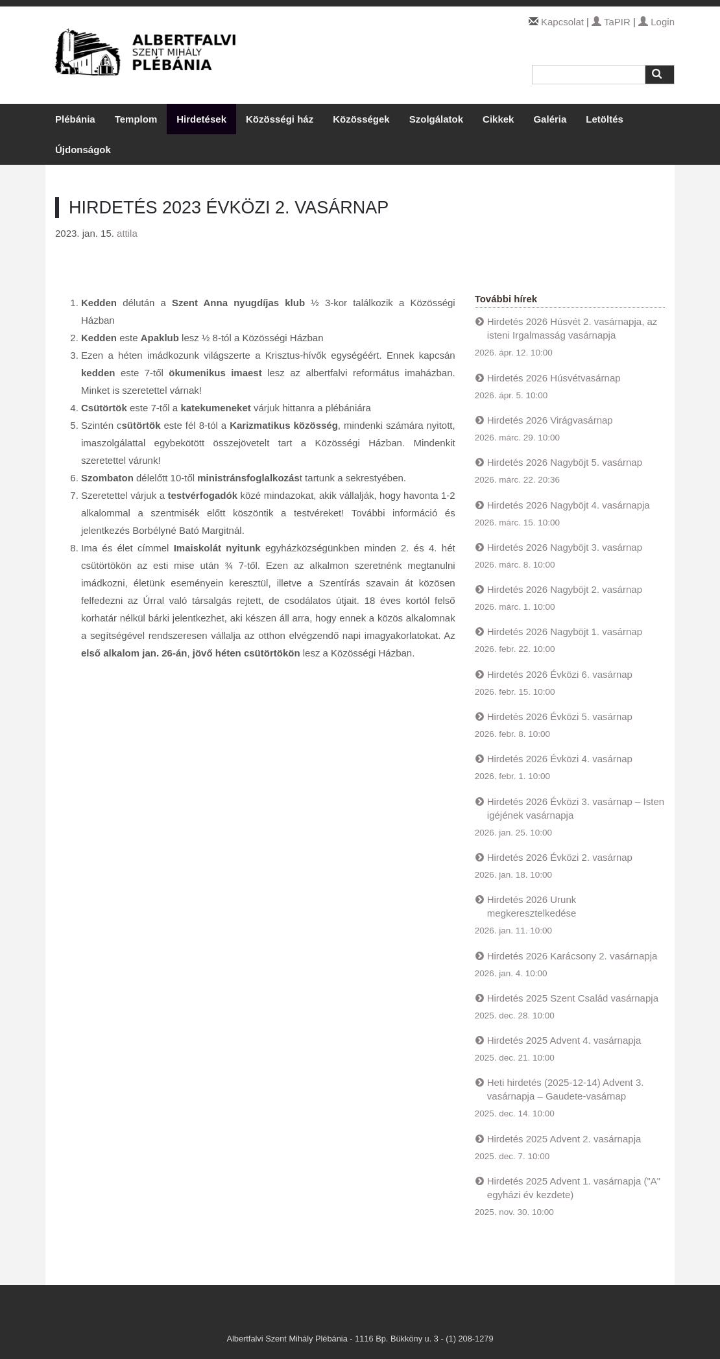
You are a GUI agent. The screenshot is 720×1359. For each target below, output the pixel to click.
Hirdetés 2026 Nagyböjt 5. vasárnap (564, 462)
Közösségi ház (279, 119)
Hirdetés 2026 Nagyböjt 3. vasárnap (564, 547)
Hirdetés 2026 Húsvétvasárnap (554, 377)
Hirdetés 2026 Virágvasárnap (550, 420)
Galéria (549, 119)
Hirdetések (201, 119)
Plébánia (75, 119)
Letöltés (604, 119)
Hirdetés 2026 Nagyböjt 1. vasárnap (564, 631)
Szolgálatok (436, 119)
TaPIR (611, 21)
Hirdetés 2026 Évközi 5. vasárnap (559, 716)
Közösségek (361, 119)
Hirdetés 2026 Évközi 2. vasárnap (559, 857)
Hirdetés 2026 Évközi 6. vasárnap (559, 674)
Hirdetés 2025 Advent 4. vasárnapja (564, 1040)
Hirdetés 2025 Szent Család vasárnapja (572, 998)
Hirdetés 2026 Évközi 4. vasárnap (559, 758)
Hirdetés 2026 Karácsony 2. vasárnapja (572, 955)
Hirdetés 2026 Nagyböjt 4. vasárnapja (568, 505)
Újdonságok (83, 149)
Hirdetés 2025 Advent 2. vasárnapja (564, 1138)
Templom (136, 119)
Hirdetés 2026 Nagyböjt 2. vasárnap (564, 589)
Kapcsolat (562, 21)
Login (656, 21)
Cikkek (498, 119)
